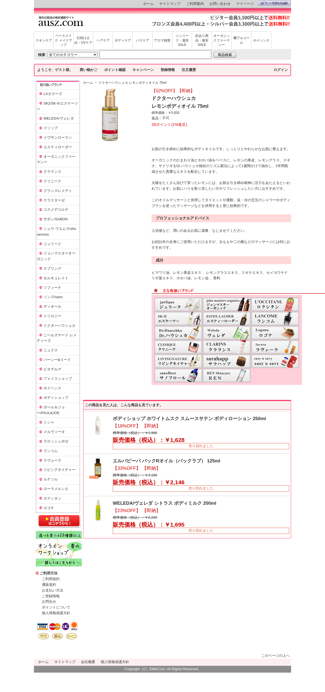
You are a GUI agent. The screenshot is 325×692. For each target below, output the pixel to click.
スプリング (52, 268)
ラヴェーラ (52, 460)
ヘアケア (103, 40)
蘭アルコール (241, 40)
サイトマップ (170, 4)
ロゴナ (48, 508)
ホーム (148, 4)
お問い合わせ (220, 4)
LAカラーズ (52, 94)
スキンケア (44, 40)
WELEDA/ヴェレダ (58, 118)
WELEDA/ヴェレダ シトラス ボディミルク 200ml (164, 503)
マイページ (245, 4)
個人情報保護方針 (56, 613)
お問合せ (49, 601)
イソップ (50, 128)
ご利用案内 (195, 4)
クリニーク (52, 181)
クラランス (52, 172)
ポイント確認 (115, 70)
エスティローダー (57, 147)
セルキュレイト (55, 278)
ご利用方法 (48, 573)
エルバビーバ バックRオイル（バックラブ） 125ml (166, 461)
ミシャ (48, 422)
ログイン (281, 70)
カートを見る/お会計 (274, 3)
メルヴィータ (54, 432)
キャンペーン (143, 70)
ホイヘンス (261, 40)
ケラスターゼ (54, 200)
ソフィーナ (52, 288)
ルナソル (50, 479)
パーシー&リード (57, 360)
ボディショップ (55, 398)
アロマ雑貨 (162, 40)
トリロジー (52, 316)
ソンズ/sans (53, 297)
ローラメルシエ (55, 489)
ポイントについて (56, 607)
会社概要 (88, 662)
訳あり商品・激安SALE (201, 40)
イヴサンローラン (57, 137)
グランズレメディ (57, 191)
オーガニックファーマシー (221, 40)
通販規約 (49, 585)
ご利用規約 (51, 579)
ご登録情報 (51, 596)
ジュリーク (52, 244)
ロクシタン (52, 498)
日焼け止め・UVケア (83, 40)
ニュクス (50, 350)
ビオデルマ (52, 369)
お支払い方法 (52, 590)
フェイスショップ (57, 378)
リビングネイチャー (59, 470)
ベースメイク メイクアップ (63, 40)
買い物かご (88, 70)
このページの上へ (275, 656)
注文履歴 (189, 70)
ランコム (50, 451)
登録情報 (168, 70)
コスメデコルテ (55, 209)
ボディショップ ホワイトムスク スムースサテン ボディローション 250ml (189, 418)
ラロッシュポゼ (55, 441)
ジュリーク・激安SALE (182, 40)
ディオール (52, 306)
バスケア (142, 40)
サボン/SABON (55, 219)
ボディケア (123, 40)
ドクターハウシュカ (59, 325)
